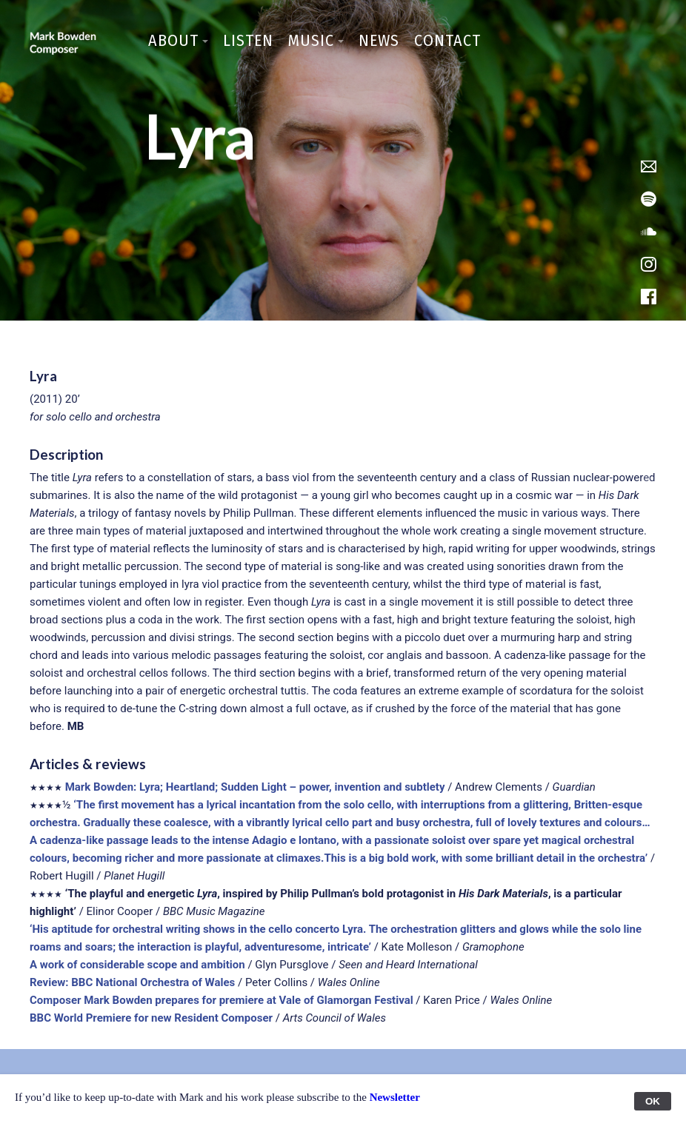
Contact (447, 40)
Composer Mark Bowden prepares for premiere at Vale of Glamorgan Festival (221, 1000)
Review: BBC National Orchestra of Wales (132, 982)
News (379, 40)
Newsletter (395, 1097)
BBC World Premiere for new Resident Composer (151, 1018)
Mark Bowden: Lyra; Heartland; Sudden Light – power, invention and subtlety (255, 787)
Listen (248, 40)
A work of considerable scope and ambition (137, 964)
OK (652, 1101)
